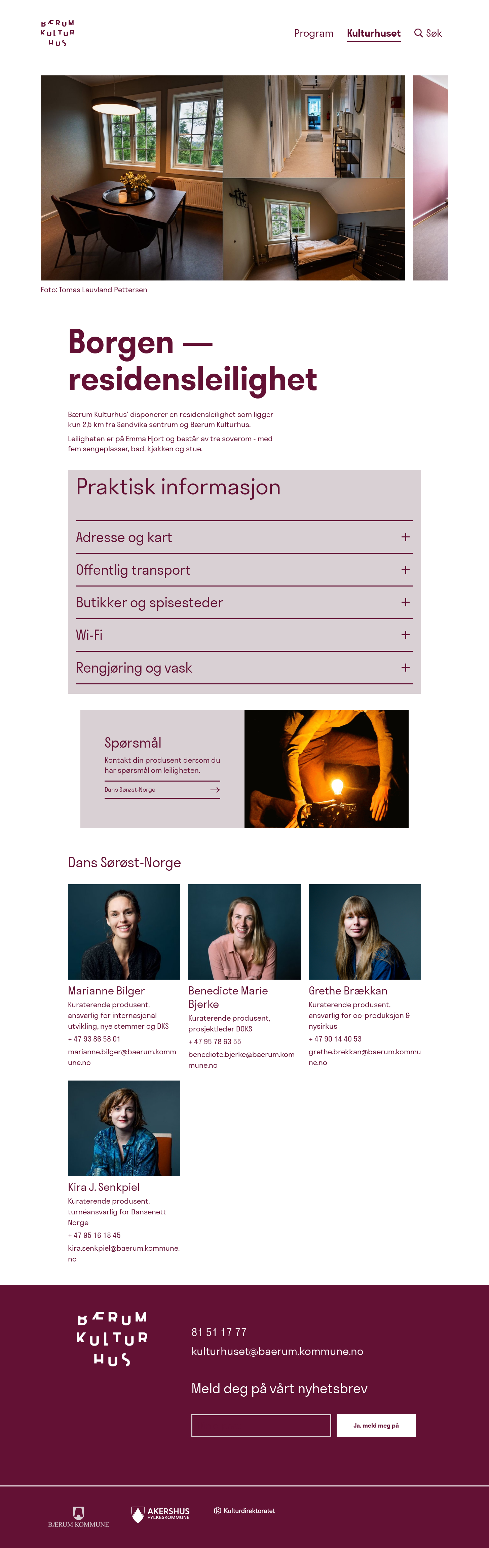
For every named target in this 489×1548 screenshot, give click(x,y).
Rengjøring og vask (134, 667)
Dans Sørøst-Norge (130, 789)
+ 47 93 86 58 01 (94, 1039)
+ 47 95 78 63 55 (214, 1041)
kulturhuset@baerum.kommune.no (277, 1351)
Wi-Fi (89, 635)
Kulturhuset (374, 33)
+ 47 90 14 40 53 (335, 1039)
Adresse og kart (124, 537)
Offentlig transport (133, 569)
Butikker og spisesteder (149, 602)
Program (314, 33)
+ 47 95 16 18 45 (94, 1235)
